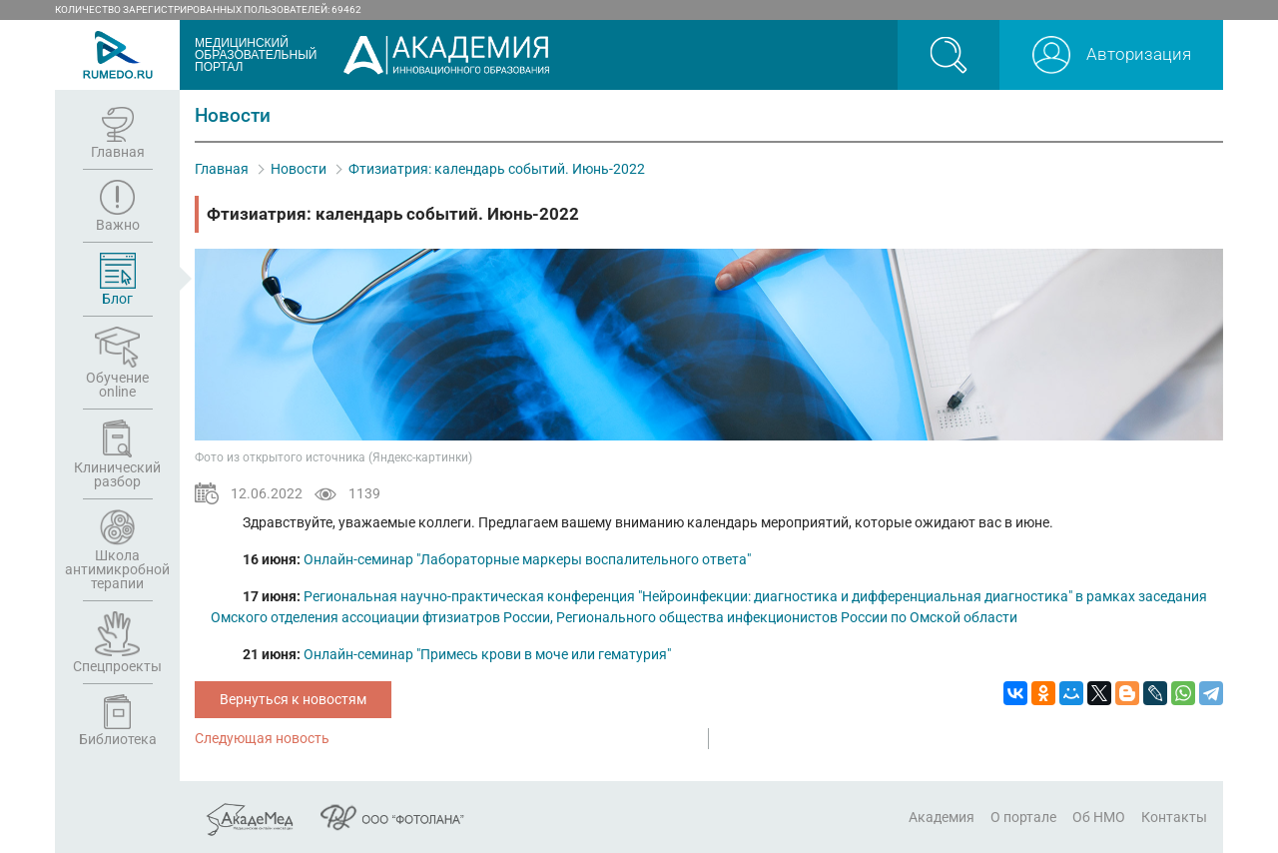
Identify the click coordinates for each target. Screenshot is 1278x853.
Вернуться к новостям (293, 699)
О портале (1023, 817)
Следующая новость (262, 738)
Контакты (1174, 817)
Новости (298, 169)
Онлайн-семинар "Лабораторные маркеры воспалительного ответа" (527, 559)
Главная (222, 169)
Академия (941, 817)
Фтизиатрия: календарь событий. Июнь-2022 (496, 169)
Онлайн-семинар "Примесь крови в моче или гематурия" (487, 654)
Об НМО (1098, 817)
